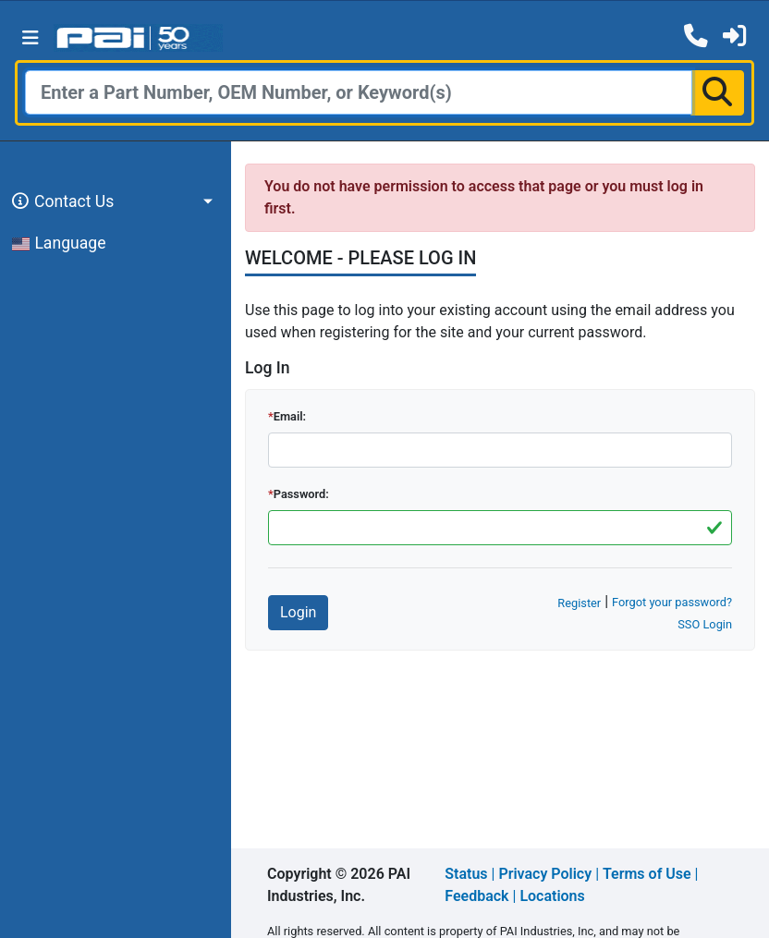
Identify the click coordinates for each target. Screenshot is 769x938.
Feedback (476, 896)
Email (288, 416)
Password (300, 494)
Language (59, 243)
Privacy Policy (545, 874)
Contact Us (60, 201)
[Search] (358, 92)
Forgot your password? (672, 602)
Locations (551, 896)
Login (298, 612)
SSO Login (704, 624)
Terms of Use (647, 874)
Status (466, 874)
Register (579, 603)
